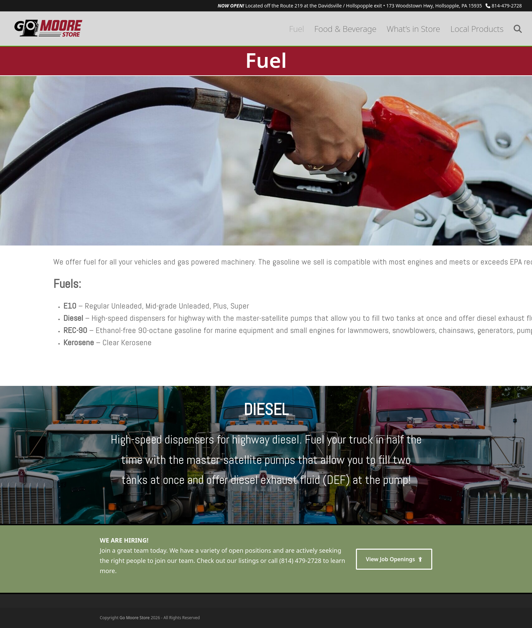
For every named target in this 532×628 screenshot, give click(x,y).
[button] (518, 29)
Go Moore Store (134, 618)
